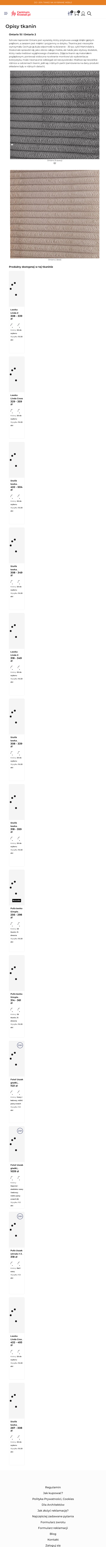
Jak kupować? (53, 1493)
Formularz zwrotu (53, 1522)
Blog (53, 1534)
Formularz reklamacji (53, 1528)
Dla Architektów (53, 1504)
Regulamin (53, 1487)
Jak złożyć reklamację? (53, 1510)
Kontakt (53, 1539)
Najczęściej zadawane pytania (53, 1516)
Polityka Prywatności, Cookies (53, 1499)
